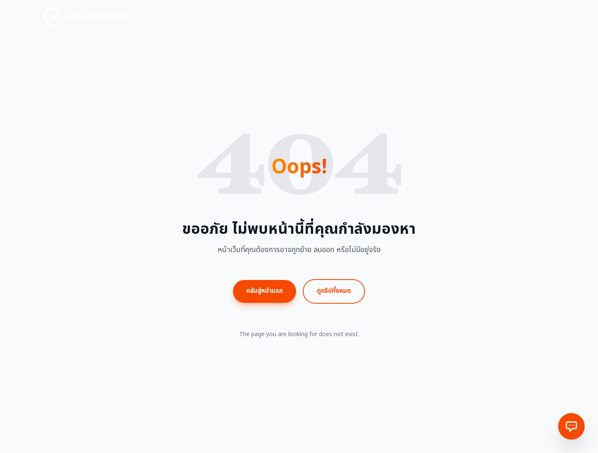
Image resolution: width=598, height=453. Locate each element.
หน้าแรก (270, 16)
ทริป (298, 16)
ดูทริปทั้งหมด (334, 291)
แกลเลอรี (366, 16)
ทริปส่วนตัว (329, 16)
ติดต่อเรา (504, 16)
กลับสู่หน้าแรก (264, 291)
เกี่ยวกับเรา (467, 16)
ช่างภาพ (400, 16)
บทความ (432, 16)
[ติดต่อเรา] (571, 426)
